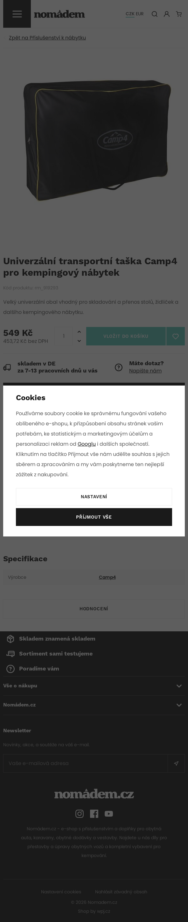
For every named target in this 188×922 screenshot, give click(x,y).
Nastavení (94, 497)
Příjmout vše (94, 517)
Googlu (87, 444)
